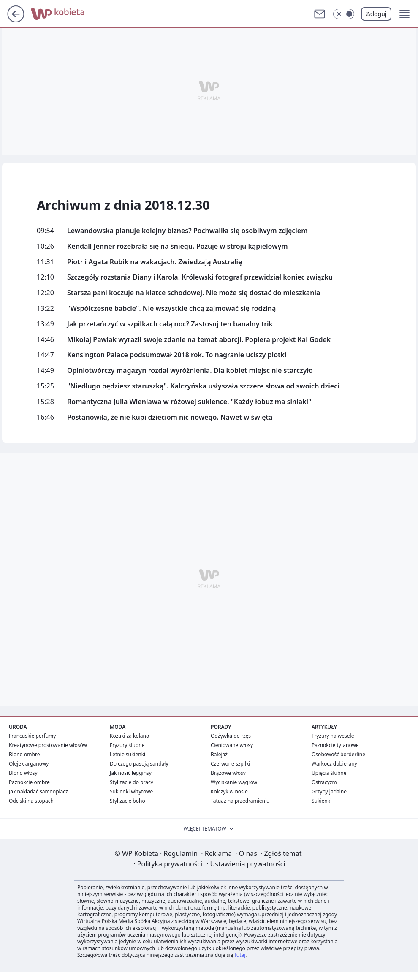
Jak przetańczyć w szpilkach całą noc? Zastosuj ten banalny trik (170, 324)
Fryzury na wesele (333, 735)
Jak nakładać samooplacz (38, 791)
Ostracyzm (324, 782)
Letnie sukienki (127, 754)
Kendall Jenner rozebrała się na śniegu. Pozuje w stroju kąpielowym (177, 246)
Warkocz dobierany (334, 763)
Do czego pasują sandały (139, 763)
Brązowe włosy (228, 773)
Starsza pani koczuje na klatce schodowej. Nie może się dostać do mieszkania (193, 292)
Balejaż (219, 754)
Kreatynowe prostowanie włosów (48, 745)
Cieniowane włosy (232, 745)
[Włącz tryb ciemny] (343, 14)
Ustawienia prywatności (245, 864)
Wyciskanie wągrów (234, 782)
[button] (404, 14)
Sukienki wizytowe (131, 791)
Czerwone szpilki (230, 763)
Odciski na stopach (31, 800)
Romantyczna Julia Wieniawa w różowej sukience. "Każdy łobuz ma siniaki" (189, 401)
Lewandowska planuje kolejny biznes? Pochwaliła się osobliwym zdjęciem (187, 230)
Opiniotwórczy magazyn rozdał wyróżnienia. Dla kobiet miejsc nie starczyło (190, 370)
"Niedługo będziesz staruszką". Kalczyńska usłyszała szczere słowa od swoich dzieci (203, 386)
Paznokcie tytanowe (335, 745)
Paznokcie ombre (29, 782)
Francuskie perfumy (32, 735)
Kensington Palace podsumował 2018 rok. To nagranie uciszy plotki (177, 354)
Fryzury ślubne (127, 745)
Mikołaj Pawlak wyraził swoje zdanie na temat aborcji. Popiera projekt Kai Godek (199, 339)
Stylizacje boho (127, 800)
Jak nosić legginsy (131, 773)
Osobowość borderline (338, 754)
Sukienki (321, 800)
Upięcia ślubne (329, 773)
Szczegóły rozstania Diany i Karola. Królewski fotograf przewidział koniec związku (200, 277)
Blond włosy (23, 773)
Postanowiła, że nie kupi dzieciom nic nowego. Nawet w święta (169, 417)
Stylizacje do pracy (131, 782)
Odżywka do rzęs (231, 735)
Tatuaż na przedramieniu (240, 800)
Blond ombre (24, 754)
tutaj (239, 954)
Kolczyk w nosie (229, 791)
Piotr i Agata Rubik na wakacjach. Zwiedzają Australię (154, 262)
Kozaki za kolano (129, 735)
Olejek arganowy (29, 763)
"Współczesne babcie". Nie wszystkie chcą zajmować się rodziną (171, 308)
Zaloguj (376, 14)
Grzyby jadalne (329, 791)
